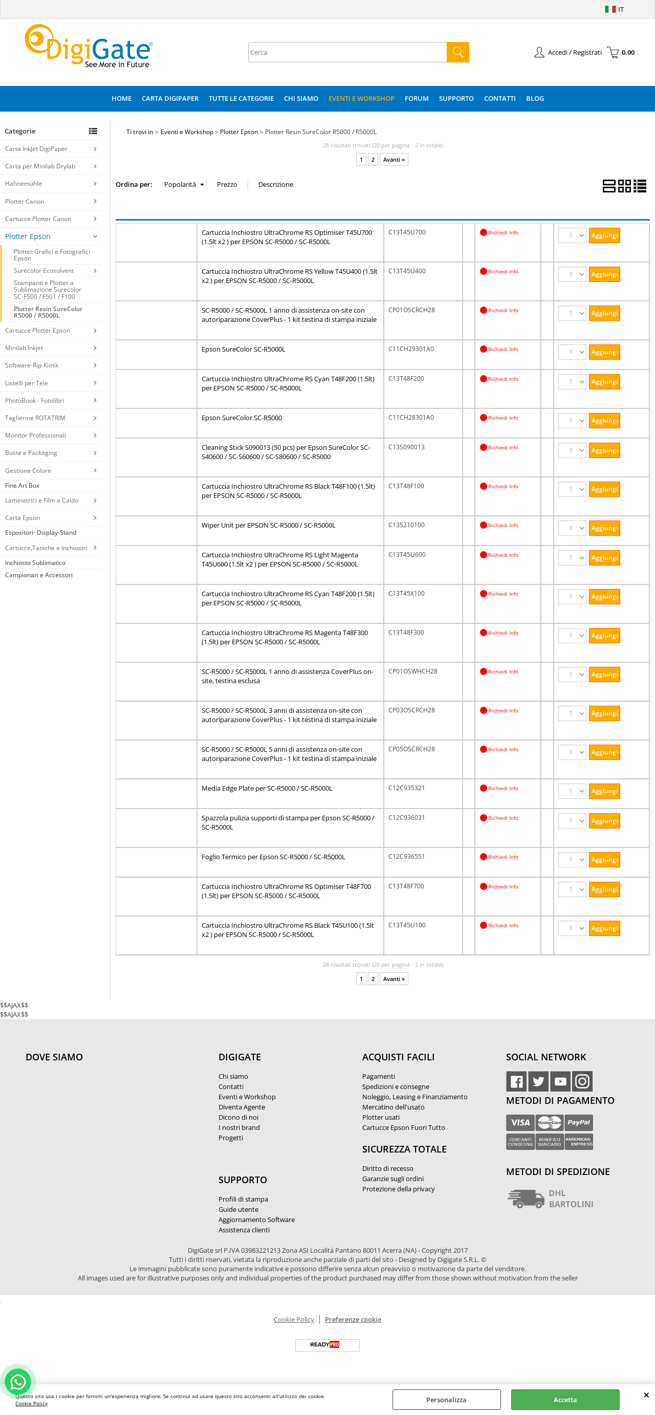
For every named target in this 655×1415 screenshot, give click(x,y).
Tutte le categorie (241, 98)
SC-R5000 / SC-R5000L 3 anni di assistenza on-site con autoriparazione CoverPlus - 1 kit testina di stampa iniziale (289, 715)
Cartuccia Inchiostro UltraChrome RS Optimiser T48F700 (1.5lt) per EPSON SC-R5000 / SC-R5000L (286, 891)
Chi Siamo (301, 98)
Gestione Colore (28, 470)
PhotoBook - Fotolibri (34, 400)
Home (122, 98)
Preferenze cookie (353, 1319)
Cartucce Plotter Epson (37, 330)
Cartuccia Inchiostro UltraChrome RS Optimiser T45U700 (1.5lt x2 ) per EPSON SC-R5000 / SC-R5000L (287, 237)
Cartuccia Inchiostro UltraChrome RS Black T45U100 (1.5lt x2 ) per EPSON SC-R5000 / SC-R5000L (288, 930)
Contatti (500, 98)
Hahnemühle (23, 183)
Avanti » (394, 159)
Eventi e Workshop (362, 98)
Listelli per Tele (26, 383)
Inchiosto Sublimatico (35, 562)
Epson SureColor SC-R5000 (242, 417)
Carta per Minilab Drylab (40, 166)
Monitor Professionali (35, 435)
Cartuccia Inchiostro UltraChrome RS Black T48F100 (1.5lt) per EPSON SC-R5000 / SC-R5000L (288, 491)
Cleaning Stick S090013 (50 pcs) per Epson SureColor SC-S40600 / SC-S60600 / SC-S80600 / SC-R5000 (286, 452)
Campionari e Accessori (39, 575)
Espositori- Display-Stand (40, 532)
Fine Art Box (22, 485)
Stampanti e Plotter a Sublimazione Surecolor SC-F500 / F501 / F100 (47, 289)
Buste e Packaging (31, 452)
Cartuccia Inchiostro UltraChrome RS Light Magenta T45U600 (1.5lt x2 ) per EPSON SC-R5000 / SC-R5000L (280, 559)
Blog (535, 98)
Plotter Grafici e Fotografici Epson (52, 255)
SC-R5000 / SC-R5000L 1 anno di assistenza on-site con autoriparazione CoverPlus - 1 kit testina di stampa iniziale (289, 315)
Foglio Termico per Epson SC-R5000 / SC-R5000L (273, 856)
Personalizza (446, 1399)
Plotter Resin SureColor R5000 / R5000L (48, 312)
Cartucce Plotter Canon (38, 218)
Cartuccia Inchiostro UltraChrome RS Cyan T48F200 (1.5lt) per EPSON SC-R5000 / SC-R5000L (288, 383)
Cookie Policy (31, 1403)
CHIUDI (646, 1394)
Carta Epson (22, 517)
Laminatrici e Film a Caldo (41, 500)
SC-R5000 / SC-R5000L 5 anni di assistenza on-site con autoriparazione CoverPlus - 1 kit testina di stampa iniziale (289, 754)
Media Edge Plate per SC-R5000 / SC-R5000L (267, 788)
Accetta (565, 1399)
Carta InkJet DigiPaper (36, 148)
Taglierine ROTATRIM (35, 417)
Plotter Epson (28, 236)
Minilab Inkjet (24, 347)
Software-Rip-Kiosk (31, 365)
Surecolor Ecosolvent (44, 270)
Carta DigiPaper (170, 98)
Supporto (456, 98)
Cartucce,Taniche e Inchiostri (46, 547)
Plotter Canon (24, 201)
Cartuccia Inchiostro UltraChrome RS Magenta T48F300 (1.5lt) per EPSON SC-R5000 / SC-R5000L (285, 637)
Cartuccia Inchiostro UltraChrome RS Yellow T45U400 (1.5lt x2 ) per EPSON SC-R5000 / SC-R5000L (290, 276)
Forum (417, 98)
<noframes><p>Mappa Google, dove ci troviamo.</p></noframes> (102, 1124)
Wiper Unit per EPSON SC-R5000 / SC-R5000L (269, 525)
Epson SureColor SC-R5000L (244, 349)
